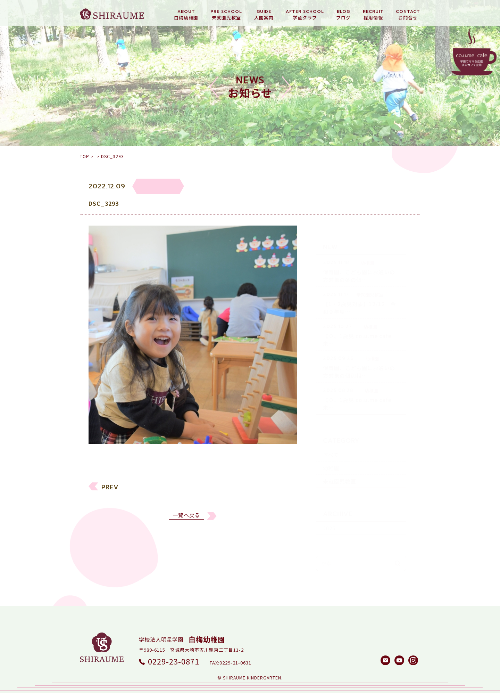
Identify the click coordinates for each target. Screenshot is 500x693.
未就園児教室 (339, 469)
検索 (397, 551)
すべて (331, 442)
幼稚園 (331, 455)
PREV (110, 491)
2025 (329, 516)
